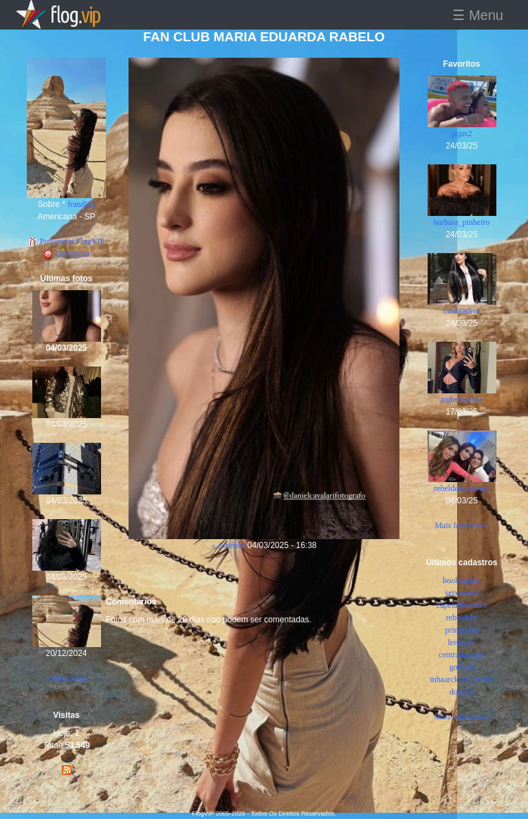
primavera (461, 630)
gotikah (462, 667)
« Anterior (228, 545)
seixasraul (462, 593)
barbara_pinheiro (462, 222)
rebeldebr (461, 617)
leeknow (462, 642)
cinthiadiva (461, 311)
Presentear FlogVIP (66, 241)
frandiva (81, 204)
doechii (462, 692)
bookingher (462, 580)
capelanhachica (462, 605)
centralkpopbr (462, 654)
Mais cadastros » (462, 716)
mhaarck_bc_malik (462, 679)
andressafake (462, 399)
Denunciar (66, 254)
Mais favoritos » (461, 525)
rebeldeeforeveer (462, 488)
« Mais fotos (66, 678)
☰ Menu (477, 15)
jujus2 (462, 133)
